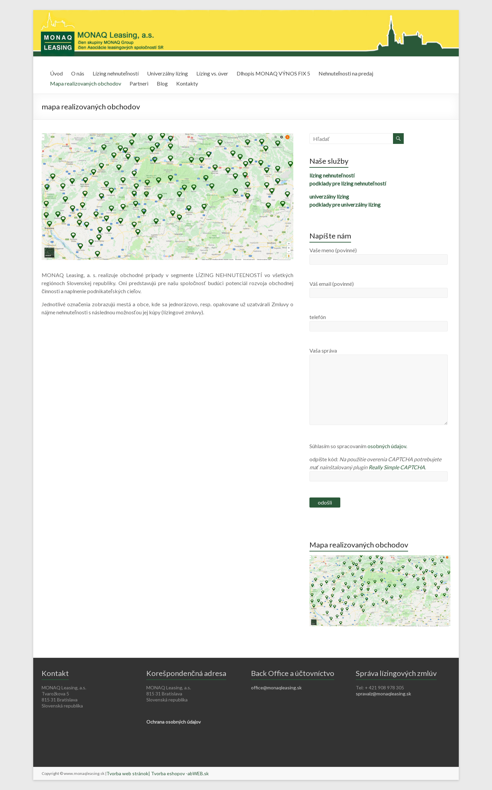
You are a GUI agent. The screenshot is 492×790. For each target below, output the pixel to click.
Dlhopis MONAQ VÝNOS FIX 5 (273, 73)
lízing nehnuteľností (331, 175)
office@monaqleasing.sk (276, 687)
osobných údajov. (387, 446)
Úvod (56, 73)
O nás (77, 73)
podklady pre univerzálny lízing (345, 204)
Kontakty (187, 83)
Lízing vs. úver (212, 73)
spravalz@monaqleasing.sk (383, 693)
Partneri (139, 83)
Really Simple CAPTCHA (396, 467)
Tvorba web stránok (127, 773)
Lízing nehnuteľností (116, 73)
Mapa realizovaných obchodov (85, 83)
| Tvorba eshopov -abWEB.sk (178, 773)
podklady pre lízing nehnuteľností (347, 183)
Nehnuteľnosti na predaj (346, 73)
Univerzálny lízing (167, 73)
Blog (162, 83)
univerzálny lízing (329, 196)
